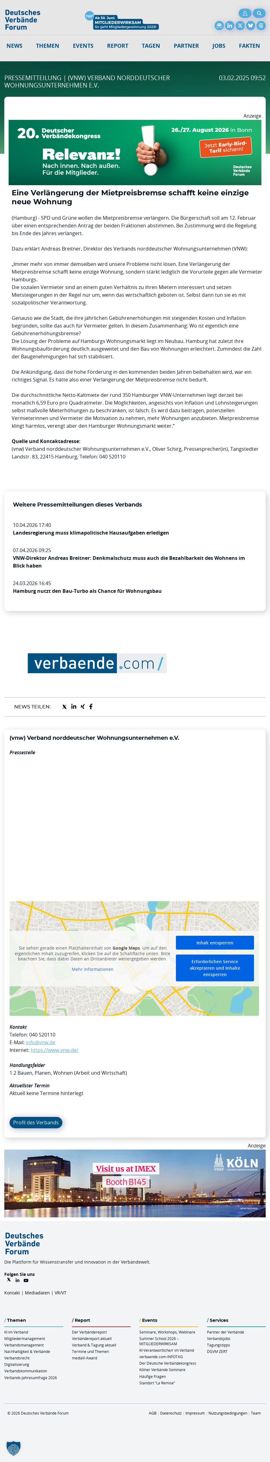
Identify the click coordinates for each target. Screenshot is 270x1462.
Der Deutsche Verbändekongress (167, 1363)
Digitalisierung (16, 1364)
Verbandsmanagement (24, 1344)
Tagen (151, 46)
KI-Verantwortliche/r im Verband (166, 1350)
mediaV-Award (84, 1357)
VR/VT (60, 1293)
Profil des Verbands (36, 1122)
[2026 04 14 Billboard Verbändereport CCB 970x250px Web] (135, 1153)
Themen (47, 46)
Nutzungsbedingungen (227, 1413)
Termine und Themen (90, 1351)
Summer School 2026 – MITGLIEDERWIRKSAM (159, 1341)
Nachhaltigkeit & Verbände (27, 1351)
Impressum (195, 1413)
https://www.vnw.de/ (54, 1050)
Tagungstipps (218, 1344)
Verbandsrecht (17, 1357)
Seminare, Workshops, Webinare (167, 1332)
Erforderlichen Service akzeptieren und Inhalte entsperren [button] (215, 968)
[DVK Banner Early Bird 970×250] (135, 123)
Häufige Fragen (152, 1376)
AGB (153, 1413)
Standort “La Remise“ (157, 1382)
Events (83, 46)
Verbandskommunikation (25, 1370)
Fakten (249, 46)
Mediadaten (37, 1293)
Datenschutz (171, 1413)
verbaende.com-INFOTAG (161, 1356)
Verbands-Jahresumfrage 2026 (30, 1377)
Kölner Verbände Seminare (162, 1369)
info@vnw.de (40, 1042)
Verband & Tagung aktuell (94, 1344)
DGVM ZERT (217, 1351)
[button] (13, 1448)
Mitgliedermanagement (24, 1338)
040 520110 (42, 1034)
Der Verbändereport (89, 1332)
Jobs (218, 46)
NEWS (14, 46)
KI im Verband (16, 1332)
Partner (186, 46)
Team (256, 1413)
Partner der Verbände (225, 1332)
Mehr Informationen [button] (92, 969)
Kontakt (12, 1293)
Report (117, 46)
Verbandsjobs (218, 1338)
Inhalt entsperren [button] (215, 943)
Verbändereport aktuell (92, 1338)
